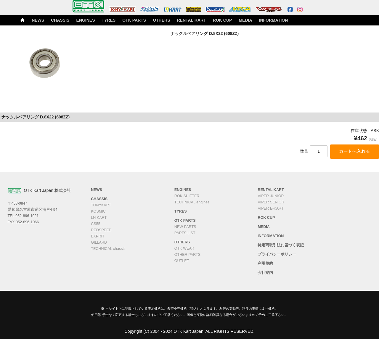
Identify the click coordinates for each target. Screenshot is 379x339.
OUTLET (181, 261)
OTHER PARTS (187, 255)
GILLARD (99, 242)
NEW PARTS (185, 227)
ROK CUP (243, 21)
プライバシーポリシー (277, 254)
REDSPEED (101, 230)
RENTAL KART (212, 21)
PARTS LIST (184, 233)
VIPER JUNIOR (271, 196)
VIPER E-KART (270, 208)
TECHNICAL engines (192, 202)
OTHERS (182, 21)
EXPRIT (98, 236)
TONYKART (101, 205)
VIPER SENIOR (271, 202)
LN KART (99, 218)
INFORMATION (295, 21)
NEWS (54, 21)
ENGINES (104, 21)
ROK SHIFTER (187, 196)
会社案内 (265, 273)
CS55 (95, 224)
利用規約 (265, 263)
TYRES (128, 21)
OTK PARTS (154, 21)
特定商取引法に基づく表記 (281, 245)
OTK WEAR (184, 248)
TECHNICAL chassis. (108, 249)
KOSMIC (98, 211)
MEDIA (267, 21)
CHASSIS (78, 21)
